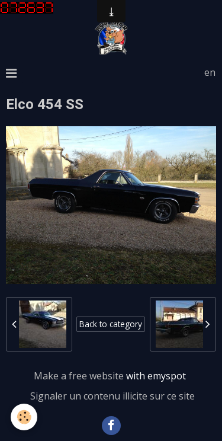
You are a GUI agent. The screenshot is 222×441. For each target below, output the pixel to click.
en (209, 72)
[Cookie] (24, 417)
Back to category (110, 324)
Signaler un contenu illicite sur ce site (112, 395)
